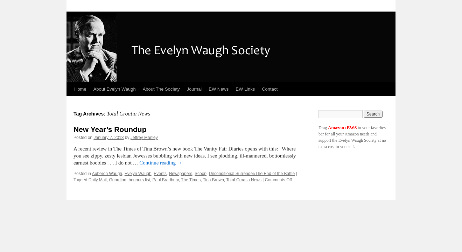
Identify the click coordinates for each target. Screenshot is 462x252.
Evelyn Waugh (138, 173)
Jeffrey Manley (144, 137)
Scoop (200, 173)
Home (80, 89)
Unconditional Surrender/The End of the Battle (252, 173)
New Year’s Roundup (110, 129)
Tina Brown (213, 179)
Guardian (117, 179)
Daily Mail (98, 179)
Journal (194, 89)
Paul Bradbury (166, 179)
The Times (191, 179)
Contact (270, 89)
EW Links (245, 89)
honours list (139, 179)
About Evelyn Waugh (114, 89)
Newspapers (180, 173)
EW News (219, 89)
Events (160, 173)
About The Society (161, 89)
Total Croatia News (243, 179)
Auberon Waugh (107, 173)
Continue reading (160, 163)
